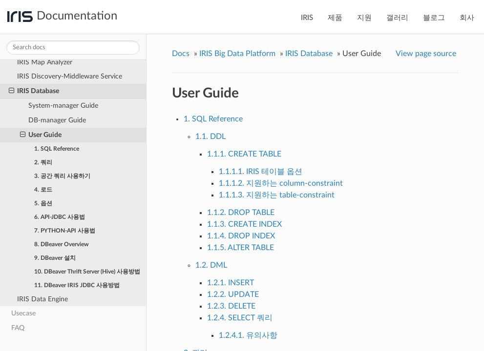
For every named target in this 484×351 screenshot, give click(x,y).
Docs (180, 54)
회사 (467, 17)
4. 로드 (43, 190)
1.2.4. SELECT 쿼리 (240, 318)
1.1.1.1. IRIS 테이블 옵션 (260, 172)
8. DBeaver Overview (61, 244)
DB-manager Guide (57, 120)
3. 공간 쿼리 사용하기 (62, 176)
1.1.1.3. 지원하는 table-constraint (277, 195)
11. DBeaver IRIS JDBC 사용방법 (77, 285)
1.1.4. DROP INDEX (241, 236)
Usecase (23, 313)
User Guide (41, 135)
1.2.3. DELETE (231, 306)
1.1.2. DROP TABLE (240, 212)
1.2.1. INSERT (230, 283)
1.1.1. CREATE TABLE (244, 154)
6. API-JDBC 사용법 (59, 217)
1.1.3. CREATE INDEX (244, 224)
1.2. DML (211, 265)
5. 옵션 (43, 203)
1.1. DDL (210, 136)
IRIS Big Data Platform (237, 54)
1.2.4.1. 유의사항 (248, 335)
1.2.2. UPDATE (233, 294)
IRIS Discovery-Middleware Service (69, 76)
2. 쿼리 (43, 162)
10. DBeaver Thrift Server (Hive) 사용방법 (87, 271)
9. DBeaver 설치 (55, 258)
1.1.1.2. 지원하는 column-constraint (281, 183)
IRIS (307, 17)
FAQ (17, 328)
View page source (426, 54)
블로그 (434, 17)
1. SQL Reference (56, 149)
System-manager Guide (63, 105)
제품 (335, 17)
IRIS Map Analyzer (44, 62)
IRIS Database (34, 91)
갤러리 (397, 17)
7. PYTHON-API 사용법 (64, 231)
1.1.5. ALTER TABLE (240, 248)
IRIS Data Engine (42, 299)
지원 (364, 17)
